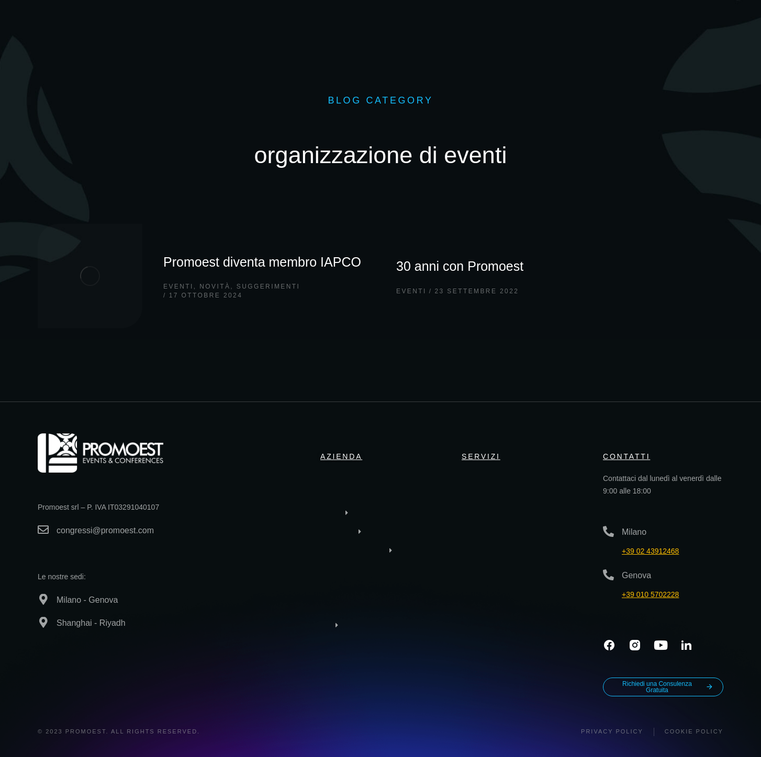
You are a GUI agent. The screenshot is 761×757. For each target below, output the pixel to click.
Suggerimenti (268, 286)
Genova (636, 575)
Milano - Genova (87, 599)
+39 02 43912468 (650, 551)
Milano (634, 531)
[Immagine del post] (90, 276)
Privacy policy (612, 731)
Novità (214, 286)
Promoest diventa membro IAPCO (262, 262)
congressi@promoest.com (105, 530)
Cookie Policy (694, 731)
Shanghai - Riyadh (91, 622)
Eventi (178, 286)
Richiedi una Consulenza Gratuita (667, 687)
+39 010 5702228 (650, 594)
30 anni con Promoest (459, 266)
